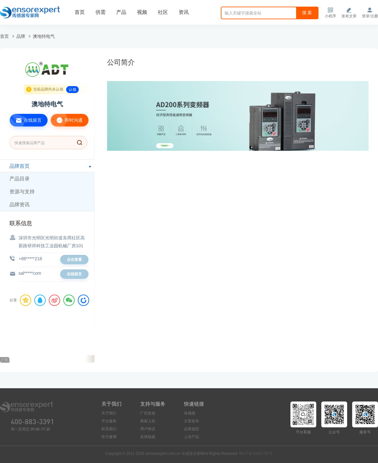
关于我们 (109, 413)
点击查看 (74, 259)
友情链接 (147, 437)
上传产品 (191, 437)
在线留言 (26, 120)
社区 (163, 12)
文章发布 (191, 421)
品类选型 (191, 429)
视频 (142, 12)
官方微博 (109, 437)
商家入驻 (147, 421)
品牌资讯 (19, 204)
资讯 (184, 12)
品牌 (20, 36)
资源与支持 (22, 191)
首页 (80, 12)
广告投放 (147, 413)
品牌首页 (19, 166)
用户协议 (147, 429)
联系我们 (109, 429)
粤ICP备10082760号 (255, 453)
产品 (121, 12)
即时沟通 (67, 120)
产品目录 (19, 178)
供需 (100, 12)
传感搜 (189, 413)
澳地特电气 (44, 36)
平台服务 (109, 421)
